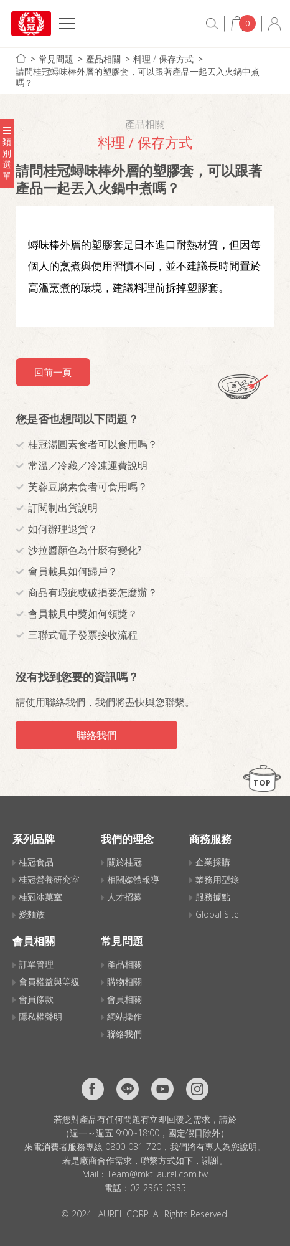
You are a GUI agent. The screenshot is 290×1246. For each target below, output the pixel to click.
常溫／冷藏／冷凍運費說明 (87, 465)
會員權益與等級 (49, 981)
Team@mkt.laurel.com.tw (157, 1174)
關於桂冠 (124, 862)
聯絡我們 (96, 735)
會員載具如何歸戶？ (73, 571)
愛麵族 (32, 914)
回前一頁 (53, 372)
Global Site (217, 914)
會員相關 (124, 999)
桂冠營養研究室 (49, 879)
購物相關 (124, 981)
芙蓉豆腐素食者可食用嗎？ (87, 486)
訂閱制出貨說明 (63, 508)
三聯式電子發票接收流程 (83, 635)
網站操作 (124, 1016)
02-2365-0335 (158, 1188)
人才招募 (124, 897)
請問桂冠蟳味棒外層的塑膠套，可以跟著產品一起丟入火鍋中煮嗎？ (138, 76)
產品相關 (103, 59)
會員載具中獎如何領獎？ (83, 614)
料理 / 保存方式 (163, 59)
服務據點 (212, 897)
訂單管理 (36, 964)
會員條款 (36, 999)
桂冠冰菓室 (40, 897)
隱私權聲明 (40, 1016)
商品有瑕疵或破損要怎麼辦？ (92, 592)
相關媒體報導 (133, 879)
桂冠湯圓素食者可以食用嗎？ (92, 444)
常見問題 (56, 59)
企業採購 (212, 862)
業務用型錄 (217, 879)
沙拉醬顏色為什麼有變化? (85, 550)
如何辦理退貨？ (63, 529)
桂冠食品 (36, 862)
